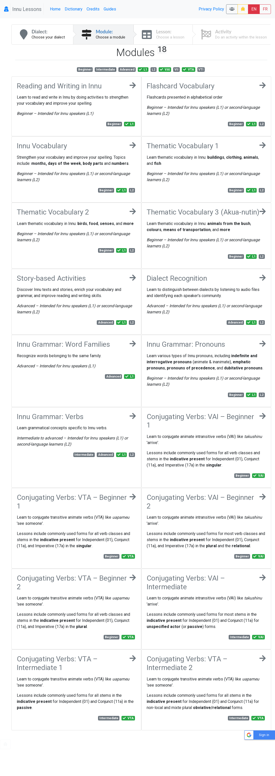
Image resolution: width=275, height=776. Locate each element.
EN (253, 9)
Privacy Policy (211, 9)
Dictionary (73, 9)
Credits (93, 9)
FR (265, 9)
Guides (110, 9)
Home (55, 9)
